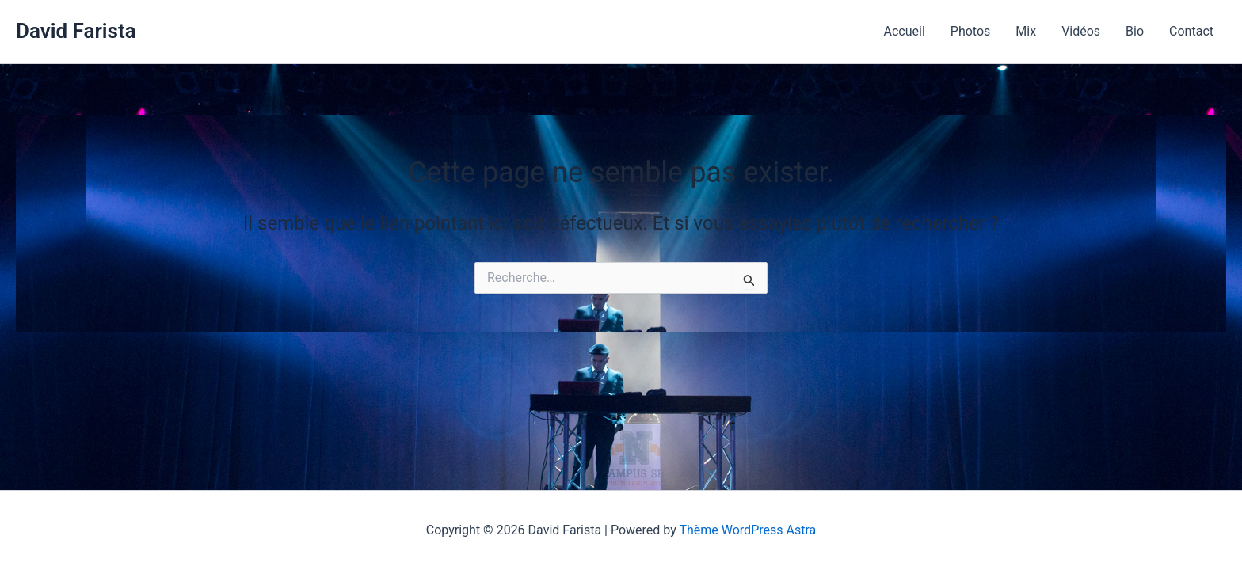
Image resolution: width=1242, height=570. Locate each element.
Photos (971, 31)
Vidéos (1080, 31)
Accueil (904, 31)
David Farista (76, 31)
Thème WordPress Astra (747, 530)
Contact (1191, 31)
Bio (1135, 31)
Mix (1025, 31)
